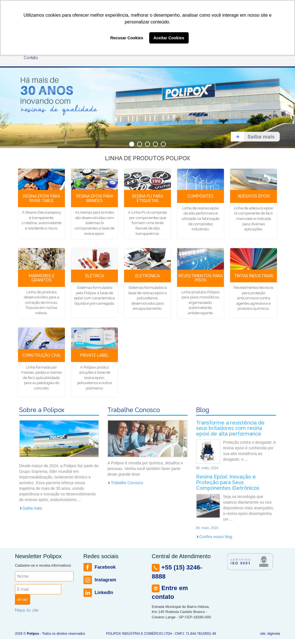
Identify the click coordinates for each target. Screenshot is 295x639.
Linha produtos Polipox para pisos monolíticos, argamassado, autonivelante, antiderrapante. (200, 302)
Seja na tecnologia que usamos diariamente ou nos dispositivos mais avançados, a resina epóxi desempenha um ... (248, 507)
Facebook (99, 567)
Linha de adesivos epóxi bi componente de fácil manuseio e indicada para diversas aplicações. (253, 218)
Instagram (99, 580)
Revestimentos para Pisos (201, 278)
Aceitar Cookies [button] (168, 38)
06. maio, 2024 (207, 468)
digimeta (273, 634)
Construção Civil (41, 355)
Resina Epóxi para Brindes (94, 198)
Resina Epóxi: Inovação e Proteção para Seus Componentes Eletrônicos (227, 482)
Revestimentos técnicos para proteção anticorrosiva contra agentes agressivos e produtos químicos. (253, 298)
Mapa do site (26, 610)
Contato (31, 57)
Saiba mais (30, 508)
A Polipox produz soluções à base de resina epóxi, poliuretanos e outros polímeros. (94, 377)
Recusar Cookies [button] (126, 38)
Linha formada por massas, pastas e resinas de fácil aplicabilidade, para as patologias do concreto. (41, 377)
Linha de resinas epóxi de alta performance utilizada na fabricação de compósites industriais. (200, 218)
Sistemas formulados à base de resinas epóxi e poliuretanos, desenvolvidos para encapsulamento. (147, 298)
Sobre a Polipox (41, 409)
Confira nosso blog (214, 536)
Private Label (94, 355)
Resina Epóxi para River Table (41, 198)
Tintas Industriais (253, 276)
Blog (202, 409)
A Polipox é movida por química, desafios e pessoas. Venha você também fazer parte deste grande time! (145, 468)
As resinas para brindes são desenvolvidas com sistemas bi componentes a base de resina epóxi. (95, 222)
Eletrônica (147, 276)
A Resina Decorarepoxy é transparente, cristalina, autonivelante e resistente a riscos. (41, 220)
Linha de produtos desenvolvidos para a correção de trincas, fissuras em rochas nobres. (41, 302)
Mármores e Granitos (41, 278)
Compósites (200, 196)
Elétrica (94, 276)
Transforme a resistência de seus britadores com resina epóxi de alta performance (230, 428)
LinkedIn (98, 592)
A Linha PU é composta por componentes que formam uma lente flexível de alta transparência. (147, 222)
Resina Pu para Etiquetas (147, 198)
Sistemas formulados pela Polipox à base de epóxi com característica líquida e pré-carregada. (94, 295)
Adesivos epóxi (254, 196)
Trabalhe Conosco (133, 409)
